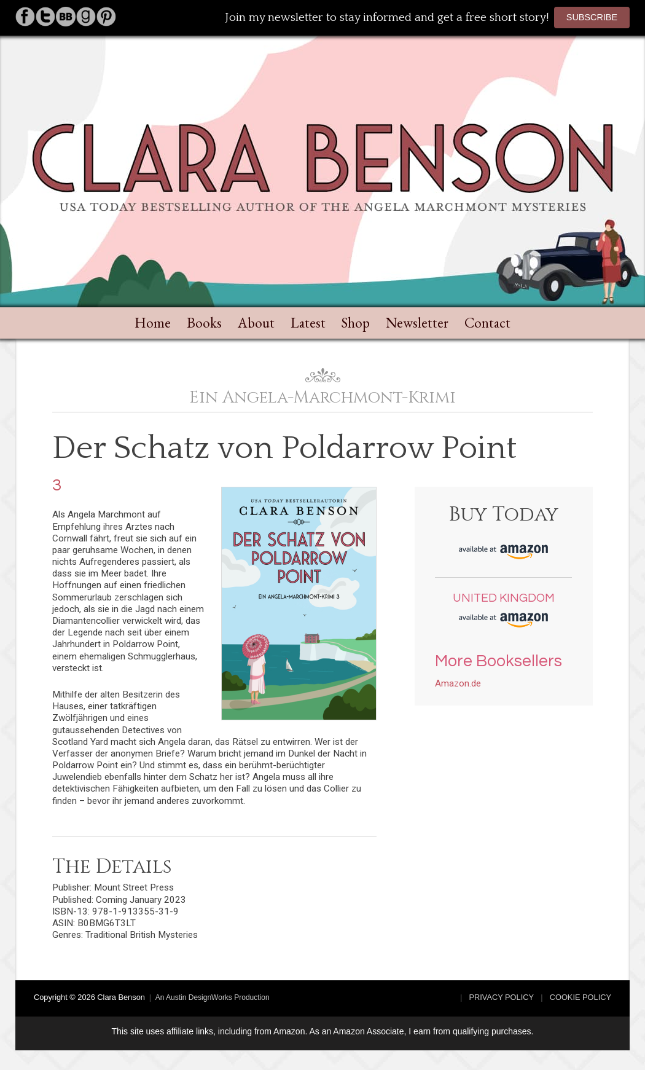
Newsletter (417, 322)
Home (153, 322)
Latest (308, 322)
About (256, 322)
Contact (487, 322)
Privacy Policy (501, 997)
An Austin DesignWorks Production (212, 997)
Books (204, 322)
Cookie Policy (580, 997)
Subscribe (591, 17)
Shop (356, 322)
